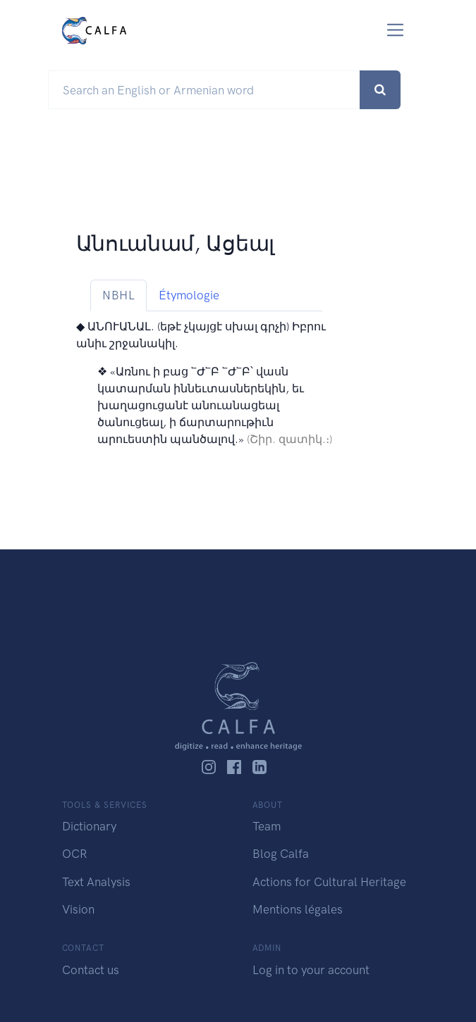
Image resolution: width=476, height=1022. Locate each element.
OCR (74, 854)
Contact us (90, 970)
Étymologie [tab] (189, 295)
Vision (78, 909)
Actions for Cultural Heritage (329, 882)
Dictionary (89, 826)
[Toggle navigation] (395, 30)
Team (266, 826)
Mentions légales (297, 909)
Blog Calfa (280, 854)
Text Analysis (96, 882)
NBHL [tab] (118, 295)
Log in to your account (311, 970)
